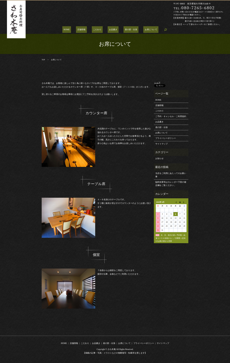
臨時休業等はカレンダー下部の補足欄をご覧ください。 (170, 183)
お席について (144, 30)
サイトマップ (161, 144)
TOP (43, 60)
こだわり (98, 30)
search (157, 29)
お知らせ (159, 158)
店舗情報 (85, 30)
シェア (157, 83)
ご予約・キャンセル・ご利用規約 (170, 116)
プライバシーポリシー (165, 138)
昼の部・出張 (127, 30)
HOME (73, 30)
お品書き (112, 30)
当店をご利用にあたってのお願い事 (170, 175)
